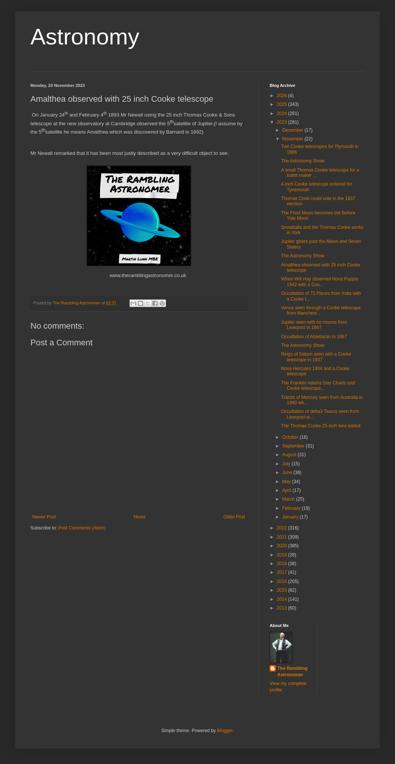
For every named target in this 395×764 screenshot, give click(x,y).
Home (140, 517)
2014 (282, 599)
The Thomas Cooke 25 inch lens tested (320, 425)
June (287, 472)
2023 (282, 122)
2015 (282, 590)
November (293, 139)
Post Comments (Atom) (82, 528)
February (292, 508)
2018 (282, 563)
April (287, 490)
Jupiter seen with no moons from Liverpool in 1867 (314, 325)
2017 (282, 572)
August (290, 454)
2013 (282, 608)
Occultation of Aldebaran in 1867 (314, 336)
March (289, 499)
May (287, 481)
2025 (282, 104)
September (294, 446)
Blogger (224, 730)
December (293, 130)
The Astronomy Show (302, 161)
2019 (282, 555)
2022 (282, 528)
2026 (282, 95)
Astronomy (84, 36)
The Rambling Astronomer (292, 671)
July (287, 463)
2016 (282, 581)
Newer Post (44, 517)
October (291, 437)
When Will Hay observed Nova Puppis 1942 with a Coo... (319, 281)
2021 (282, 537)
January (291, 517)
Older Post (234, 517)
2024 (282, 113)
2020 (282, 545)
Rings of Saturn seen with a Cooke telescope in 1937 (316, 356)
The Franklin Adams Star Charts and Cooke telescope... (318, 385)
